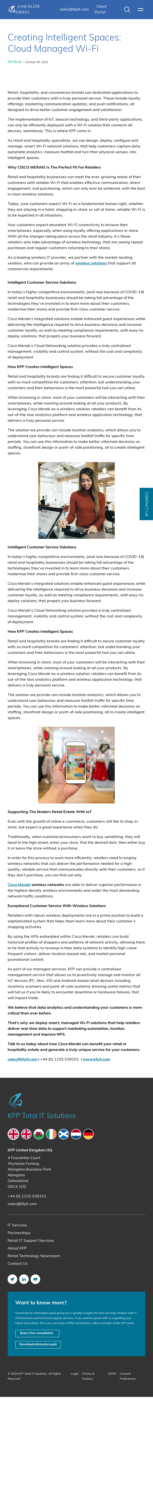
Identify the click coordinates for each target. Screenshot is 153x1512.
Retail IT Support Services (31, 1356)
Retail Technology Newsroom (34, 1371)
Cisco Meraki (19, 1000)
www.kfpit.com (96, 1175)
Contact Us (17, 1379)
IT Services (17, 1340)
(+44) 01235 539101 (27, 9)
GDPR (112, 1489)
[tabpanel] (76, 1292)
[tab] (13, 1249)
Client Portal (100, 9)
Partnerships (19, 1348)
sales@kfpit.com (74, 10)
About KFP (17, 1363)
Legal (74, 1489)
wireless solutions (91, 379)
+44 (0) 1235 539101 (27, 1311)
